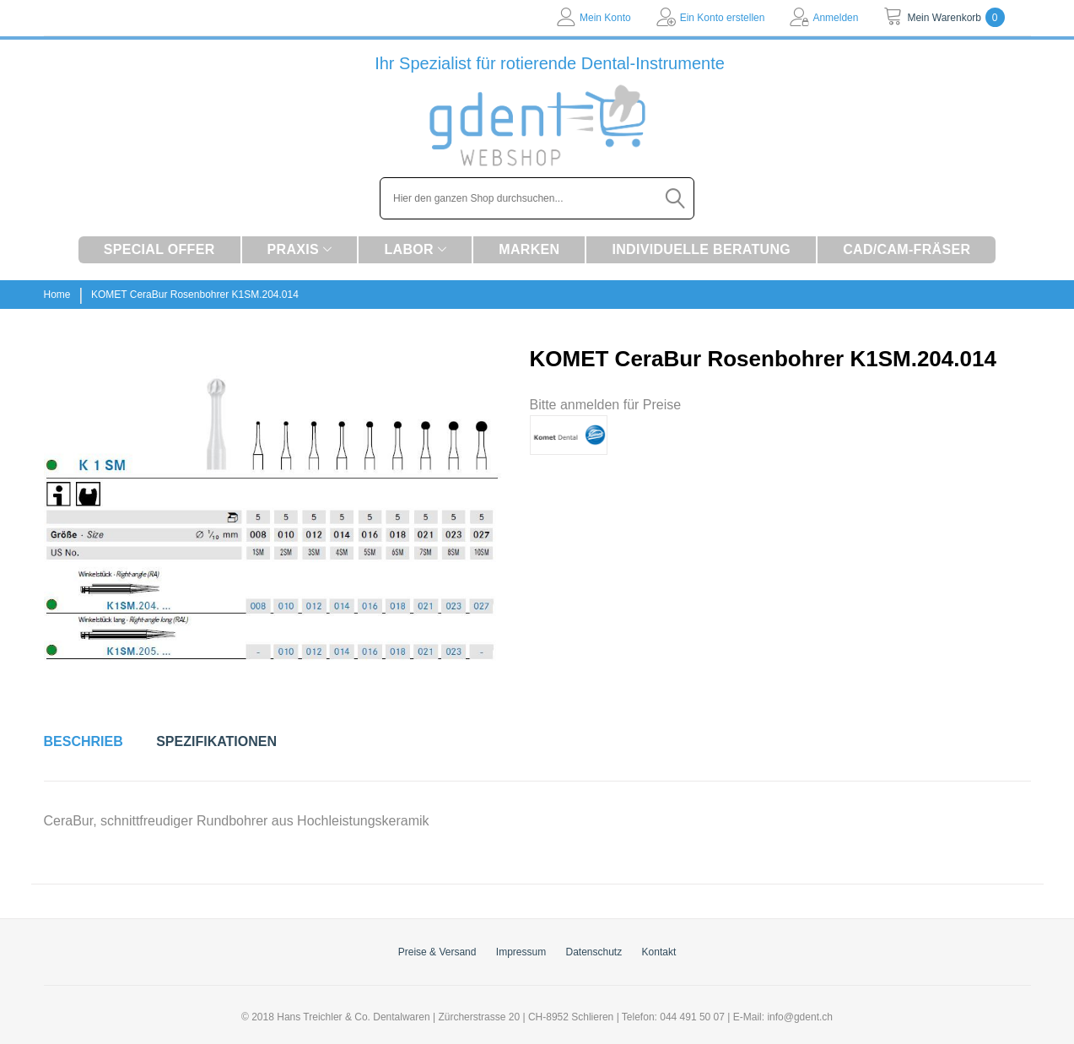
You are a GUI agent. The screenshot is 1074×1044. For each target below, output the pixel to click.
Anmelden (835, 18)
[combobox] (537, 198)
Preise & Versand (437, 952)
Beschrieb (83, 741)
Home (57, 294)
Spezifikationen (216, 741)
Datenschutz (594, 952)
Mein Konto (605, 18)
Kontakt (659, 952)
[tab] (83, 742)
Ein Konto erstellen (722, 18)
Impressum (521, 952)
